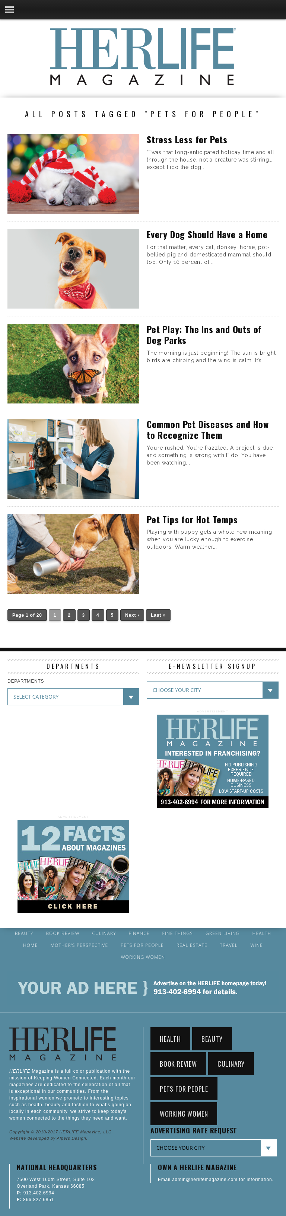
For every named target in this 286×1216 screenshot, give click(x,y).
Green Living (223, 933)
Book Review (62, 933)
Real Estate (192, 945)
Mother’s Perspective (79, 945)
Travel (229, 945)
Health (261, 933)
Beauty (24, 933)
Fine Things (177, 933)
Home (30, 945)
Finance (139, 933)
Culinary (104, 933)
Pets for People (142, 945)
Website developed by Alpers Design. (48, 1138)
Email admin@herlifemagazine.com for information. (216, 1179)
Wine (256, 945)
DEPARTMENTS (25, 681)
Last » (158, 615)
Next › (132, 615)
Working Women (143, 957)
